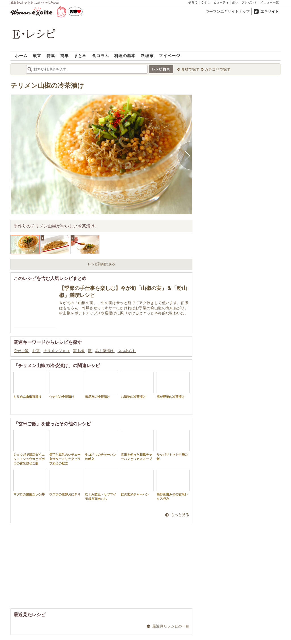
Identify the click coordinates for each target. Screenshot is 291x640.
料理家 (147, 55)
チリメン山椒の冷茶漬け (47, 85)
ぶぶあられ (127, 351)
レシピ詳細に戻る (101, 264)
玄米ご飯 (21, 351)
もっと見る (180, 515)
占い (235, 2)
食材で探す (190, 69)
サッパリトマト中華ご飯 (173, 445)
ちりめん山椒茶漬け (29, 385)
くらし (205, 2)
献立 (37, 55)
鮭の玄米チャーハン (137, 483)
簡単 (64, 55)
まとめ (80, 55)
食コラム (100, 55)
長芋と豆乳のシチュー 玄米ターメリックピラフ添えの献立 (66, 447)
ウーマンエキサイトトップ (227, 11)
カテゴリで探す (217, 69)
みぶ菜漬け (105, 351)
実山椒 (79, 351)
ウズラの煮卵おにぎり (65, 483)
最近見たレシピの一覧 (170, 626)
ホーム (21, 55)
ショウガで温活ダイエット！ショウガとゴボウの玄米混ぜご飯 (29, 447)
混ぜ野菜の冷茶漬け (173, 385)
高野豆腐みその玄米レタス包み (173, 485)
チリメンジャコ (56, 351)
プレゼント (249, 2)
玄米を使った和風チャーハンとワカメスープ (137, 445)
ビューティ (221, 2)
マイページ (169, 55)
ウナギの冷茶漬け (65, 385)
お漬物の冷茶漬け (137, 385)
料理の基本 (125, 55)
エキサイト (269, 11)
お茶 (36, 351)
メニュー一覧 (269, 2)
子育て (193, 2)
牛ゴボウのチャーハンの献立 (101, 445)
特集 (51, 55)
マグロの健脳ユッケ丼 (29, 483)
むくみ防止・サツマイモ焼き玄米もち (101, 485)
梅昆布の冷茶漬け (101, 385)
